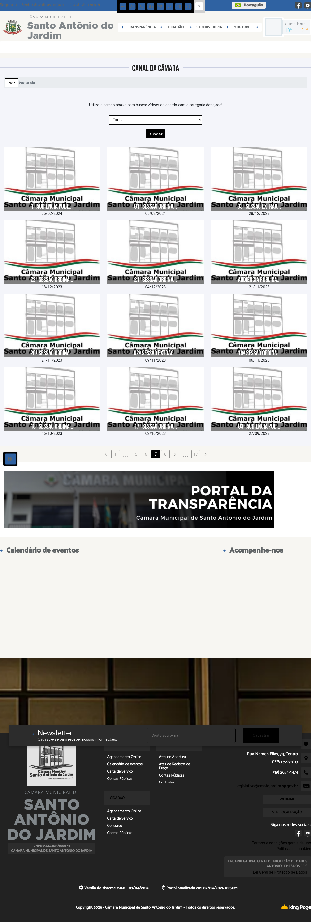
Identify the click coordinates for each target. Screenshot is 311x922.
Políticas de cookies (293, 848)
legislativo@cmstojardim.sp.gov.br (267, 786)
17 (195, 454)
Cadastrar (261, 735)
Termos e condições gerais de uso (281, 843)
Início (11, 82)
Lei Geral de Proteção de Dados (280, 872)
